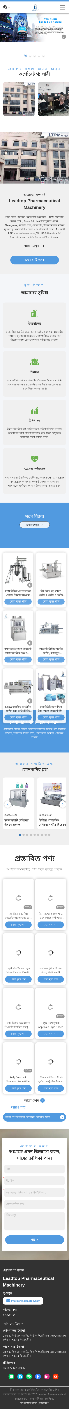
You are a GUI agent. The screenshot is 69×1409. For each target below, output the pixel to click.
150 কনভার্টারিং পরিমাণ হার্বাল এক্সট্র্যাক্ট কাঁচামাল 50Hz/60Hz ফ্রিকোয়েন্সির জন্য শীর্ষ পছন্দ (50, 1080)
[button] (25, 55)
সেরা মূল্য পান (18, 836)
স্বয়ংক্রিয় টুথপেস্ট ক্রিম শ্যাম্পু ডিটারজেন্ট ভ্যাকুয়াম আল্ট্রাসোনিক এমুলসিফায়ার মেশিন (50, 970)
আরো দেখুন (34, 246)
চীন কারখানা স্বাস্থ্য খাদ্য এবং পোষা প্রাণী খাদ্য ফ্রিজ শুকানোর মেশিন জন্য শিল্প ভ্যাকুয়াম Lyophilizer (51, 916)
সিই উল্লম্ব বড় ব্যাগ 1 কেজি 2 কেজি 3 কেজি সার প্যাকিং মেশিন (51, 713)
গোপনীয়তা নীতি (28, 1403)
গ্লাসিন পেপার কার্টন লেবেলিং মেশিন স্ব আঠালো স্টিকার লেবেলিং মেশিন (29, 1117)
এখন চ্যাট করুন (34, 259)
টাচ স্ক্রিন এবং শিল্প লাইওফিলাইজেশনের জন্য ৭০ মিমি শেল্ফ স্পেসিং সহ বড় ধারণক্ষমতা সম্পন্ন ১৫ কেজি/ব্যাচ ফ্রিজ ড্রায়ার (18, 916)
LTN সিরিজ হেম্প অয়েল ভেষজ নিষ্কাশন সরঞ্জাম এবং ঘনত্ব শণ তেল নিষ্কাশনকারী (18, 713)
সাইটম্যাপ (44, 1403)
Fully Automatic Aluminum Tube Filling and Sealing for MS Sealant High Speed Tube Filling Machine (18, 1080)
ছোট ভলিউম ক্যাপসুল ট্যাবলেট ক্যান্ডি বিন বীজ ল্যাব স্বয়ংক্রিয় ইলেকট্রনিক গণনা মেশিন (18, 970)
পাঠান (34, 1239)
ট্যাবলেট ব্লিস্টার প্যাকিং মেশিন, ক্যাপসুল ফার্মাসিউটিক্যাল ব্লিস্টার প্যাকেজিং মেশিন (51, 771)
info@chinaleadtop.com (23, 1301)
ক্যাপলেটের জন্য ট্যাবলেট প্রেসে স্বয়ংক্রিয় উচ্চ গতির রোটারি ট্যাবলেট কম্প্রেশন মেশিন (17, 771)
